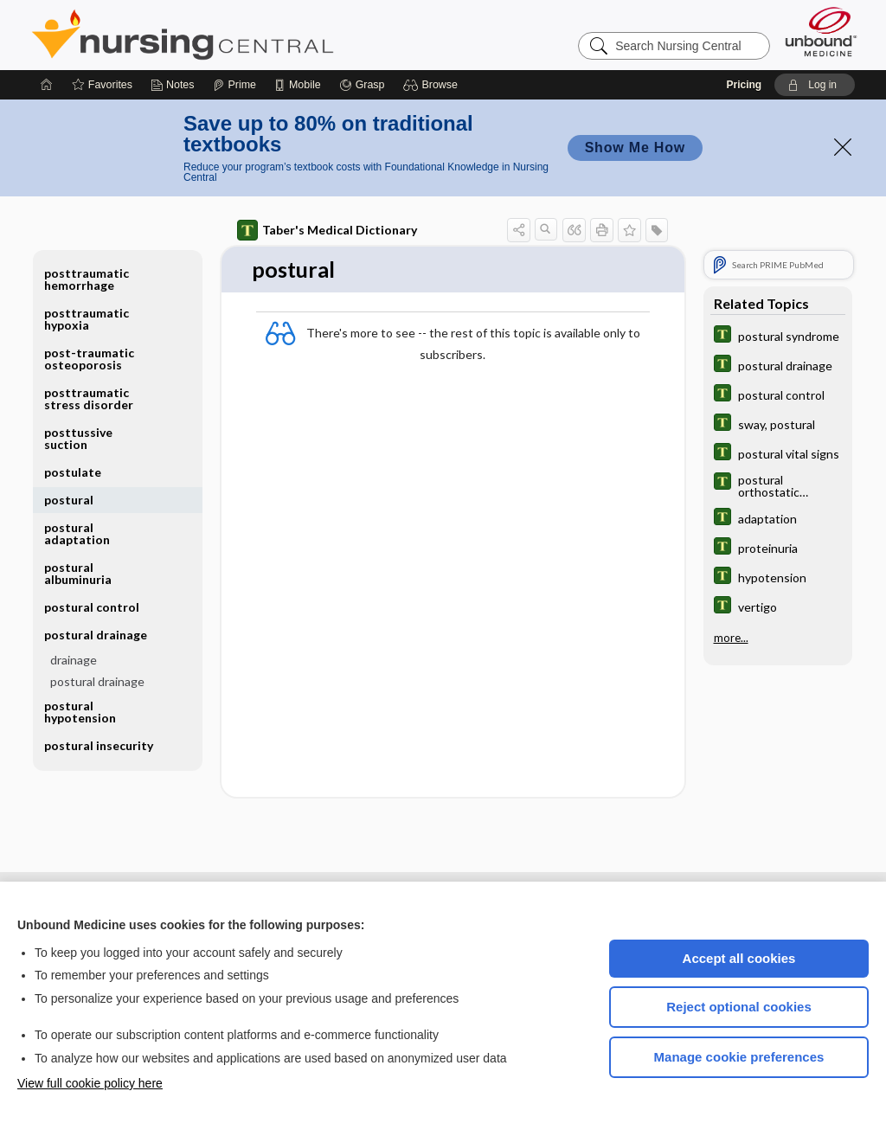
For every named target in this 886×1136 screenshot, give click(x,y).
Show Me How (635, 147)
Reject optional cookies (739, 1006)
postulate (72, 472)
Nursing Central (247, 35)
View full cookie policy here (90, 1083)
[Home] (47, 84)
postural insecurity (98, 745)
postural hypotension (80, 711)
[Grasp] (362, 84)
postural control (91, 607)
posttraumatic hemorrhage (86, 279)
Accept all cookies (739, 958)
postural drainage (95, 634)
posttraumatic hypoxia (86, 318)
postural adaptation (77, 533)
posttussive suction (78, 438)
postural (68, 499)
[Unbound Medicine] (821, 31)
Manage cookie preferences (739, 1056)
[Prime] (234, 84)
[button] (433, 84)
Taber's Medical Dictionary (327, 230)
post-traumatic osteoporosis (89, 358)
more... (731, 638)
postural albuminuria (78, 573)
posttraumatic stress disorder (88, 398)
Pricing (743, 85)
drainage (73, 659)
